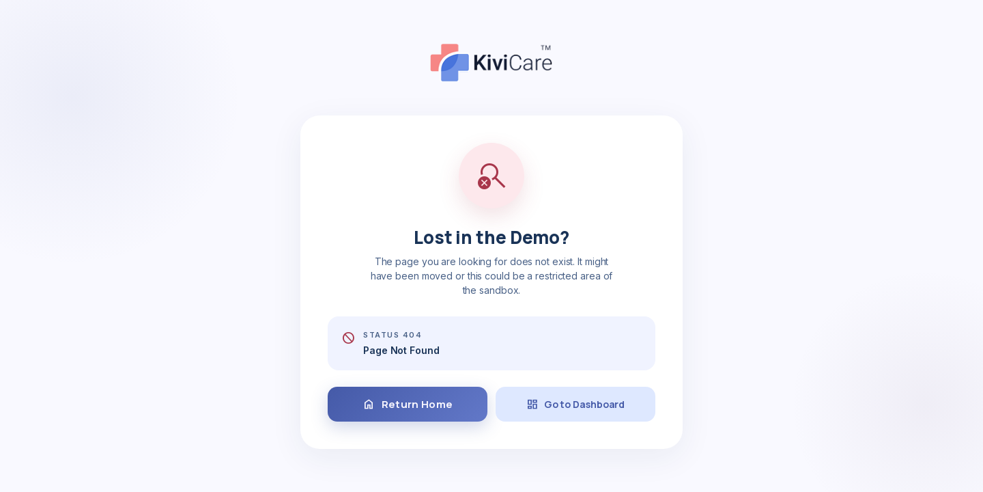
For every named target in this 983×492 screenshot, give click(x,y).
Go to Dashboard (575, 404)
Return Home (407, 404)
